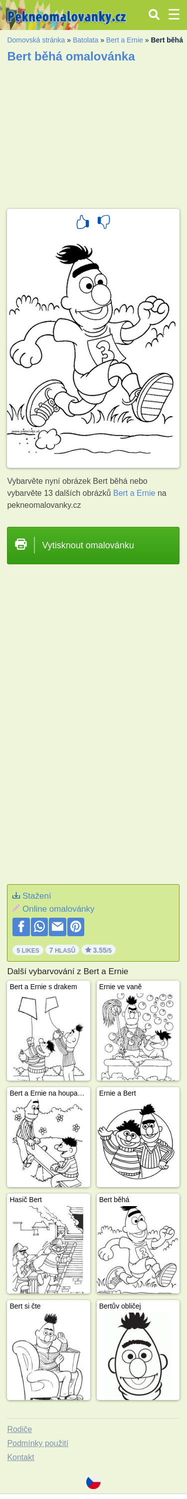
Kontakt (20, 1457)
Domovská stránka (36, 40)
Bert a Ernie (124, 40)
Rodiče (19, 1429)
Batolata (85, 40)
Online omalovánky (58, 909)
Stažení (36, 896)
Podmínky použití (37, 1443)
